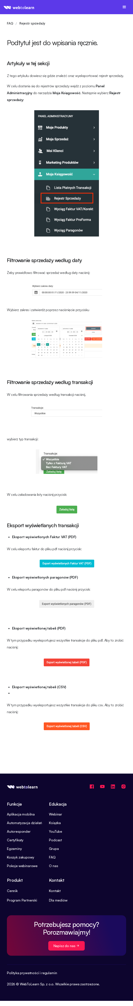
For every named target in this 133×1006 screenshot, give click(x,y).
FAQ (52, 857)
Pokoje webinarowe (22, 866)
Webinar (55, 814)
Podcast (55, 840)
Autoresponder (19, 831)
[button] (124, 7)
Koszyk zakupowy (20, 857)
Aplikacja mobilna (21, 814)
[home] (18, 7)
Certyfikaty (15, 840)
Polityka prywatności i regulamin (32, 973)
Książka (55, 823)
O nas (53, 866)
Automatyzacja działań (24, 823)
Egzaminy (14, 848)
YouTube (55, 831)
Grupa (54, 848)
